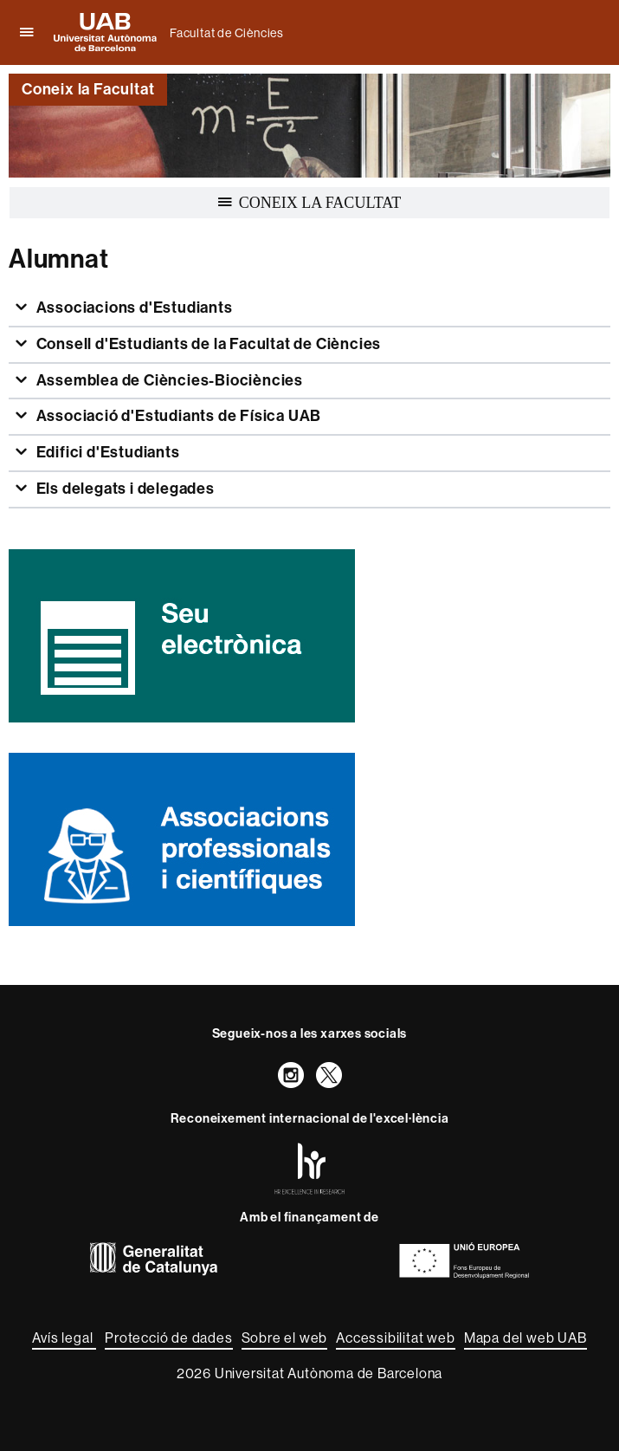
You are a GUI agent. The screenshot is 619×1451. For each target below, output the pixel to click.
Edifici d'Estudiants (106, 452)
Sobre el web (285, 1337)
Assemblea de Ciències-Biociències (168, 380)
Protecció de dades (168, 1337)
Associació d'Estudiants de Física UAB (177, 415)
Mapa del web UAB (525, 1337)
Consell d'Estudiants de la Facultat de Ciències (207, 343)
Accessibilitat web (395, 1337)
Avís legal (64, 1337)
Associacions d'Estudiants (133, 307)
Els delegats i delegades (124, 488)
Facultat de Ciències (227, 33)
